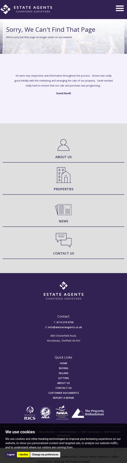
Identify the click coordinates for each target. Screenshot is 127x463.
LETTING (63, 378)
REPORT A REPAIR (63, 397)
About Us (63, 157)
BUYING (63, 368)
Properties (63, 189)
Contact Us (63, 253)
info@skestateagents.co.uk (65, 327)
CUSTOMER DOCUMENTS (63, 393)
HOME (63, 363)
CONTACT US (63, 388)
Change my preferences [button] (45, 454)
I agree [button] (11, 454)
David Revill (63, 93)
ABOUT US (63, 383)
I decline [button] (23, 454)
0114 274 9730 (65, 322)
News (63, 221)
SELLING (63, 373)
